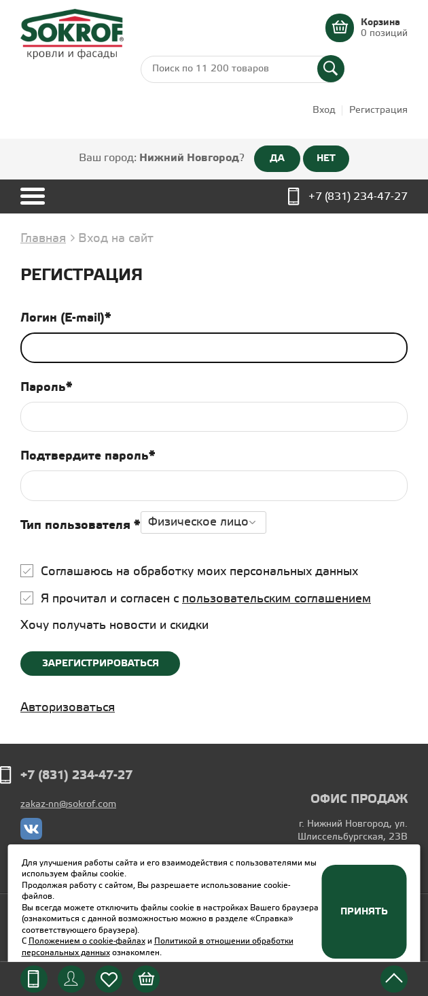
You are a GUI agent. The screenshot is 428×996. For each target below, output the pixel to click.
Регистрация (378, 110)
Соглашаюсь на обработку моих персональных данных (199, 571)
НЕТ (326, 158)
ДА (277, 158)
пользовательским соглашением (276, 598)
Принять (364, 912)
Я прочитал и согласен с (206, 598)
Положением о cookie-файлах (87, 941)
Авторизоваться (67, 707)
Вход (324, 110)
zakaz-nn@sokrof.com (68, 804)
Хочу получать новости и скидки (114, 625)
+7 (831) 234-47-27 (358, 196)
